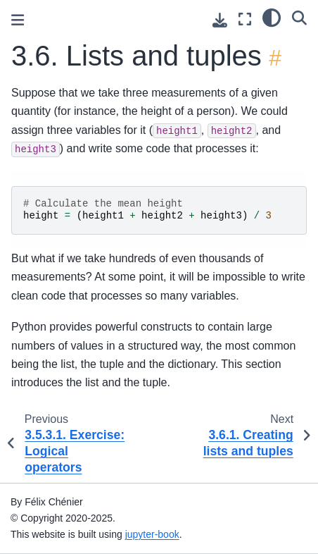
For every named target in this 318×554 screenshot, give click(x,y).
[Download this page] (220, 20)
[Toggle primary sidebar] (18, 20)
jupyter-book (152, 534)
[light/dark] (271, 18)
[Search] (299, 18)
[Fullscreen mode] (245, 19)
